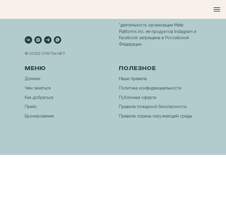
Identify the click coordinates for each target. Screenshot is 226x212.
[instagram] (38, 40)
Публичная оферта (137, 97)
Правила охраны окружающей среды (155, 116)
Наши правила (133, 78)
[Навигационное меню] (217, 9)
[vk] (28, 40)
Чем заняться (38, 88)
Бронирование (39, 116)
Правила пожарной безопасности (153, 106)
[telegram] (47, 40)
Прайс (31, 106)
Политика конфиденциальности (150, 88)
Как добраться (39, 97)
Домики (32, 78)
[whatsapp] (57, 40)
